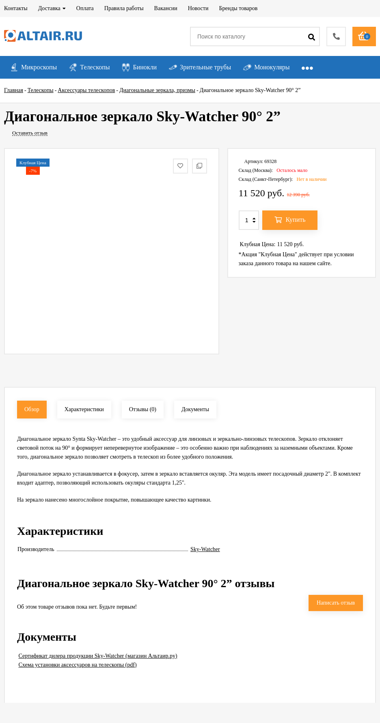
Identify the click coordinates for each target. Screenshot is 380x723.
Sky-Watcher (205, 549)
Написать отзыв (336, 603)
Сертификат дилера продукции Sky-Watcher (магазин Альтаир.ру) (98, 656)
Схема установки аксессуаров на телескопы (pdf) (78, 665)
